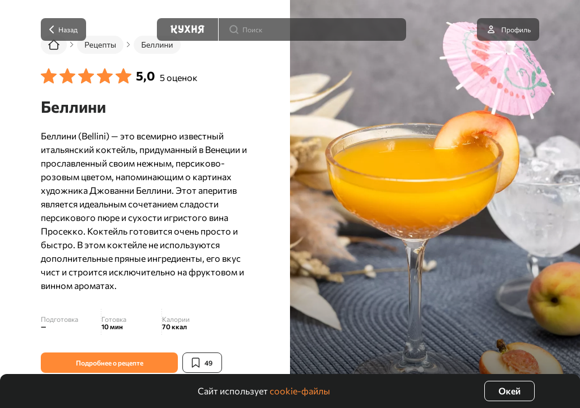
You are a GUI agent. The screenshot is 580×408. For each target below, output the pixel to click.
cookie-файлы (300, 390)
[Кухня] (187, 29)
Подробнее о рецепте (109, 363)
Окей (509, 390)
